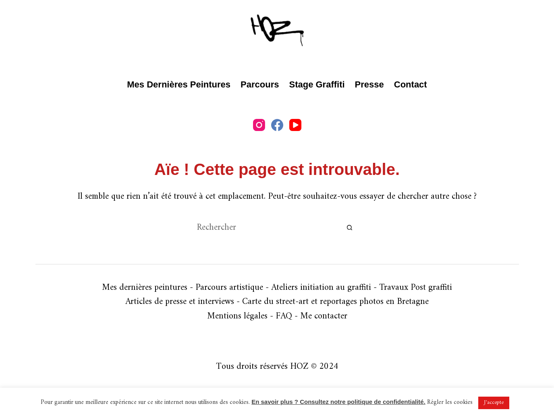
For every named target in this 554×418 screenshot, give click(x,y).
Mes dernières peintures (178, 84)
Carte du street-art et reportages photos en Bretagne (335, 302)
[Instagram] (259, 125)
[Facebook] (277, 125)
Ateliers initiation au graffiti (321, 287)
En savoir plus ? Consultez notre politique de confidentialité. (338, 401)
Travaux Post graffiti (415, 287)
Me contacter (323, 316)
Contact (410, 84)
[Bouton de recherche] (350, 228)
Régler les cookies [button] (450, 402)
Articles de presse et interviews (179, 302)
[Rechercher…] (269, 228)
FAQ (284, 316)
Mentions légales (237, 316)
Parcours (260, 84)
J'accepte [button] (494, 402)
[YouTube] (295, 125)
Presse (369, 84)
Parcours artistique (229, 287)
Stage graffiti (316, 84)
